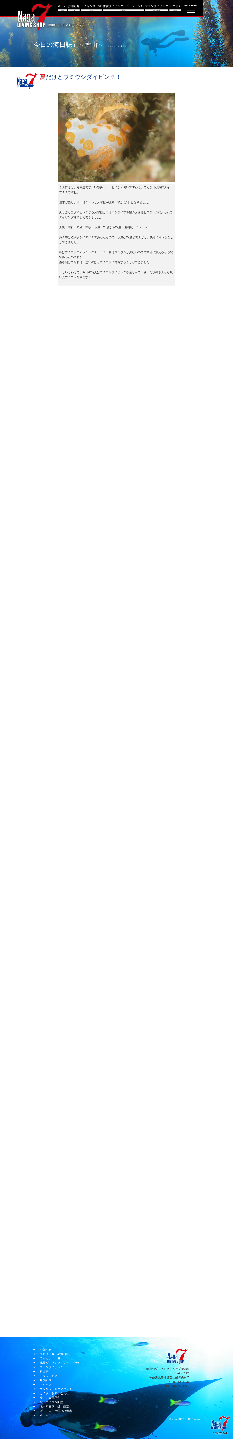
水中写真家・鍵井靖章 (54, 1406)
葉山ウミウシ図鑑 (51, 1402)
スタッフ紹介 (48, 1375)
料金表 (44, 1371)
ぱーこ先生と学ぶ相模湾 (56, 1410)
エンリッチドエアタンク (56, 1389)
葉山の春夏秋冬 (50, 1397)
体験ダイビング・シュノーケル (60, 1362)
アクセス (46, 1384)
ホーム (44, 1415)
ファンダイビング (51, 1367)
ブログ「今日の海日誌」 (56, 1354)
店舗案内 (46, 1380)
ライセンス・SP (50, 1358)
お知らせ (46, 1349)
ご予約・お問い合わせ (54, 1393)
